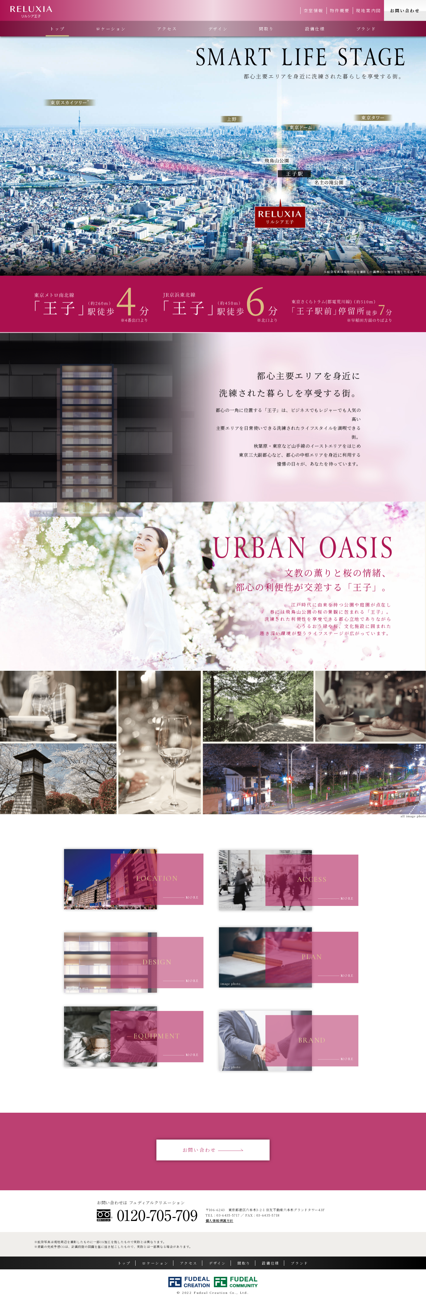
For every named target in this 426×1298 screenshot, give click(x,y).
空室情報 (314, 10)
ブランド (366, 29)
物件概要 (340, 10)
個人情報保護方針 (220, 1220)
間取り (266, 29)
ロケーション (111, 29)
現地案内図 (368, 10)
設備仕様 (315, 29)
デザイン (218, 29)
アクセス (167, 29)
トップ (57, 29)
